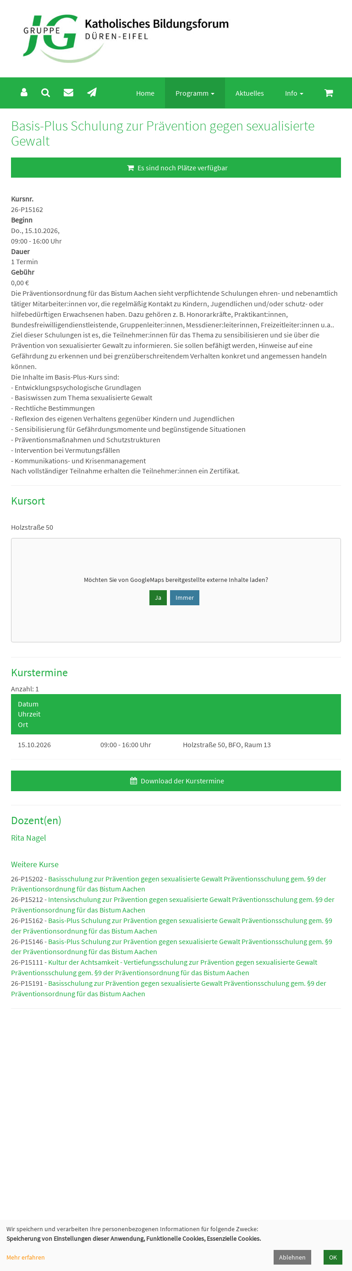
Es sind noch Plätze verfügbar (176, 167)
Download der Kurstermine (176, 780)
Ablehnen (292, 1257)
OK (333, 1257)
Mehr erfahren (25, 1257)
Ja (158, 597)
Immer (185, 597)
